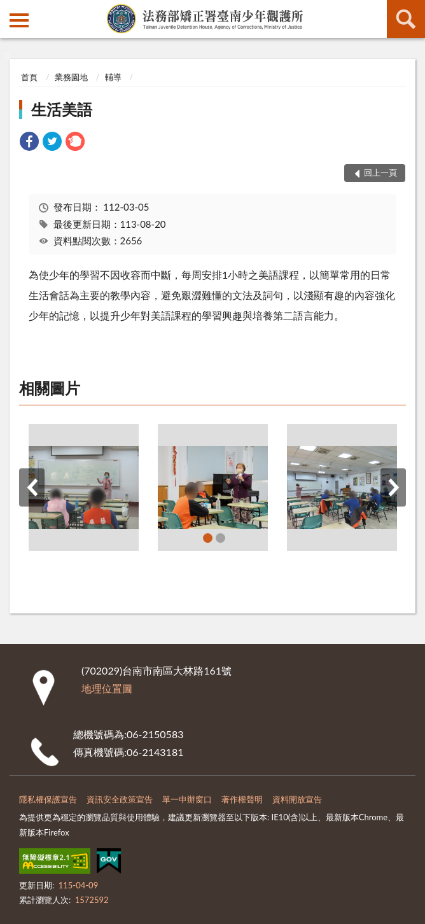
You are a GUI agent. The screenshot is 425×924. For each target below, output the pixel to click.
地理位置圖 (106, 688)
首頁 (29, 77)
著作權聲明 (242, 799)
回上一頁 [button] (380, 172)
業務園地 (71, 77)
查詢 (406, 19)
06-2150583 (155, 734)
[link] (29, 143)
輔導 (113, 77)
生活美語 (61, 109)
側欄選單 (19, 20)
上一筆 (32, 487)
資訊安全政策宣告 (120, 799)
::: (10, 9)
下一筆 (393, 487)
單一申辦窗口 (187, 799)
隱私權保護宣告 (48, 799)
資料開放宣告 (297, 799)
